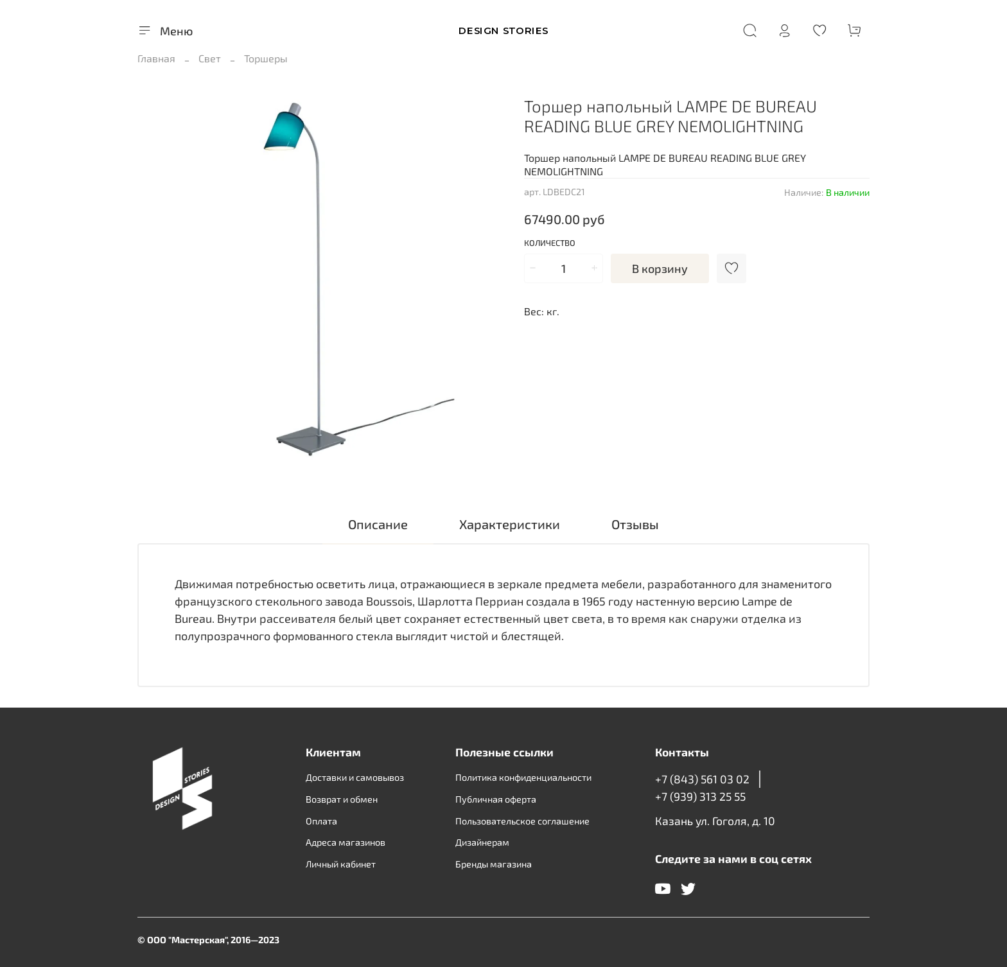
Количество (549, 243)
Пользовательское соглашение (522, 820)
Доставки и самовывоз (355, 777)
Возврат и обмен (342, 799)
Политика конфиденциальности (523, 777)
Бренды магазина (493, 863)
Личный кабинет (341, 863)
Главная (156, 58)
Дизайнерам (482, 842)
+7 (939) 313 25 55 (700, 796)
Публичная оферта (495, 799)
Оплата (321, 820)
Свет (209, 58)
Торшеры (266, 58)
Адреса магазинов (345, 842)
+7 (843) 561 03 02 (702, 779)
